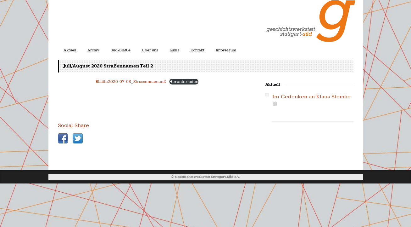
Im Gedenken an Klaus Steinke (311, 96)
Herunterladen (183, 81)
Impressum (226, 50)
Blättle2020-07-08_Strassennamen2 (131, 81)
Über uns (150, 50)
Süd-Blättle (121, 50)
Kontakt (197, 50)
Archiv (93, 50)
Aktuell (70, 50)
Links (174, 50)
